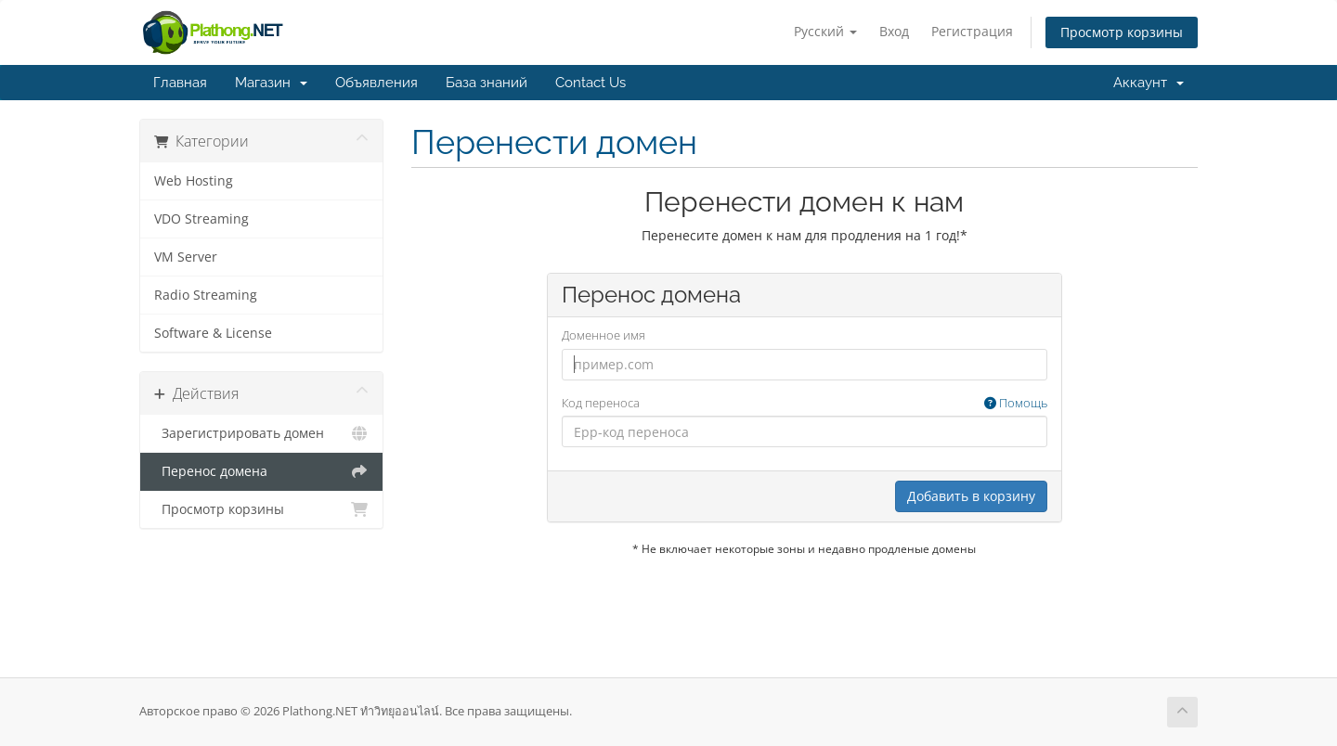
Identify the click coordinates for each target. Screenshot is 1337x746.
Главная (180, 82)
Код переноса (804, 403)
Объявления (376, 82)
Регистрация (972, 31)
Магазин (271, 82)
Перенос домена (261, 471)
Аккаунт (1148, 82)
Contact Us (590, 82)
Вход (894, 31)
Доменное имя (603, 335)
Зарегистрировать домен (261, 433)
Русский (825, 31)
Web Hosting (193, 181)
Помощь (1015, 402)
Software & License (213, 333)
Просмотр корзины (1121, 32)
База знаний (486, 82)
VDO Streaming (201, 219)
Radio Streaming (205, 295)
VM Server (185, 257)
